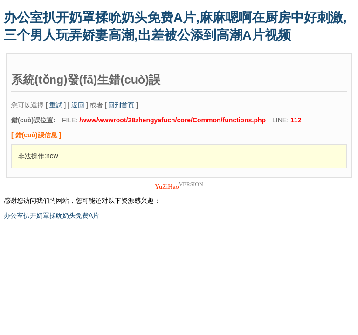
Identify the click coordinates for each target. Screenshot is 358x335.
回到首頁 (121, 105)
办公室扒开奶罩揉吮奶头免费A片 (51, 215)
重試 (55, 105)
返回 (77, 105)
